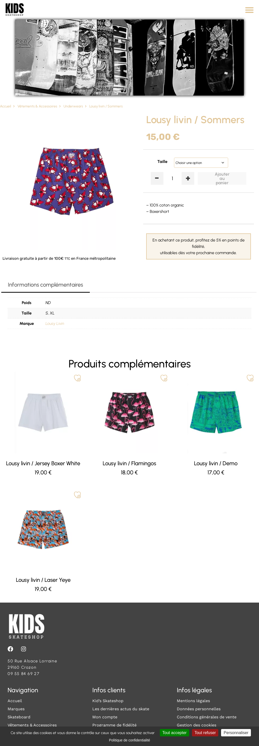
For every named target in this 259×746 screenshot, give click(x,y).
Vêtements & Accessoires (37, 106)
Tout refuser (205, 733)
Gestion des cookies (196, 725)
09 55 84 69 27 (23, 673)
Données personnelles (199, 708)
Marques (16, 708)
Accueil (5, 106)
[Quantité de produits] (172, 178)
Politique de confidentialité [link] (129, 740)
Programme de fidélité (114, 725)
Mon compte (104, 717)
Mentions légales (193, 700)
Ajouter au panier (222, 178)
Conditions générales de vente (206, 717)
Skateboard (19, 717)
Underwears (73, 106)
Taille (162, 161)
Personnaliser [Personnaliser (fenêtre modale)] (236, 733)
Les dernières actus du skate (120, 708)
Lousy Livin (55, 323)
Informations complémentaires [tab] (45, 284)
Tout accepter (174, 733)
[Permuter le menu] (249, 9)
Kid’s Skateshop (107, 700)
